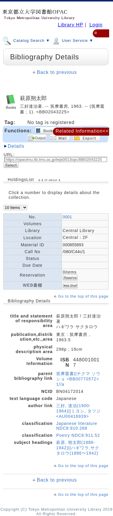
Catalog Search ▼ (26, 40)
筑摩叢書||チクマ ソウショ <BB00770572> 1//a (78, 379)
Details (16, 146)
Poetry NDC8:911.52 (78, 435)
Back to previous (57, 72)
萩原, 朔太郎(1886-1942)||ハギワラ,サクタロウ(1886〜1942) (77, 447)
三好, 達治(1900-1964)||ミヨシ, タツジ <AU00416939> (78, 411)
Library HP (70, 24)
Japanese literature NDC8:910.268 (76, 426)
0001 (67, 217)
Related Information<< (82, 131)
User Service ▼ (72, 40)
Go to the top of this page (83, 296)
